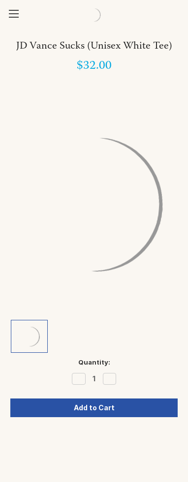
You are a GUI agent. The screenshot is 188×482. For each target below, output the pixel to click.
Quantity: (94, 362)
